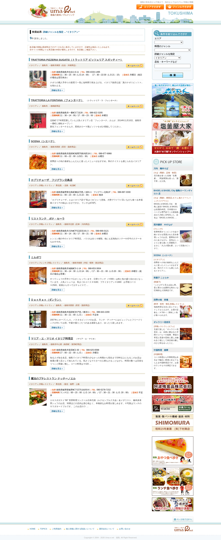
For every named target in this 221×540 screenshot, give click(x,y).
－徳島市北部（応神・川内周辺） (77, 224)
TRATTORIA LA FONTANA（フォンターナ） (57, 100)
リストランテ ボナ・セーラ (48, 218)
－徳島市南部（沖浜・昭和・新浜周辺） (88, 263)
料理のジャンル (162, 46)
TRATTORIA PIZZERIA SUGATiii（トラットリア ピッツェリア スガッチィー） (77, 59)
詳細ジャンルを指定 (165, 54)
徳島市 (45, 65)
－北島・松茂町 (69, 185)
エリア (158, 38)
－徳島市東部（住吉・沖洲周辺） (63, 65)
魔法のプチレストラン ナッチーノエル (53, 378)
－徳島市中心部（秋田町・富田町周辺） (66, 344)
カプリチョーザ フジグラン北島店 (51, 180)
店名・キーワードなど (166, 61)
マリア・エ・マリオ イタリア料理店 (52, 338)
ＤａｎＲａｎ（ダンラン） (46, 299)
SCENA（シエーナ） (43, 141)
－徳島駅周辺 (54, 106)
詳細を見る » (57, 90)
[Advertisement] (53, 442)
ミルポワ (36, 257)
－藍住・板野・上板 (71, 384)
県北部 (58, 185)
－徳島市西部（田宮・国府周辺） (63, 147)
